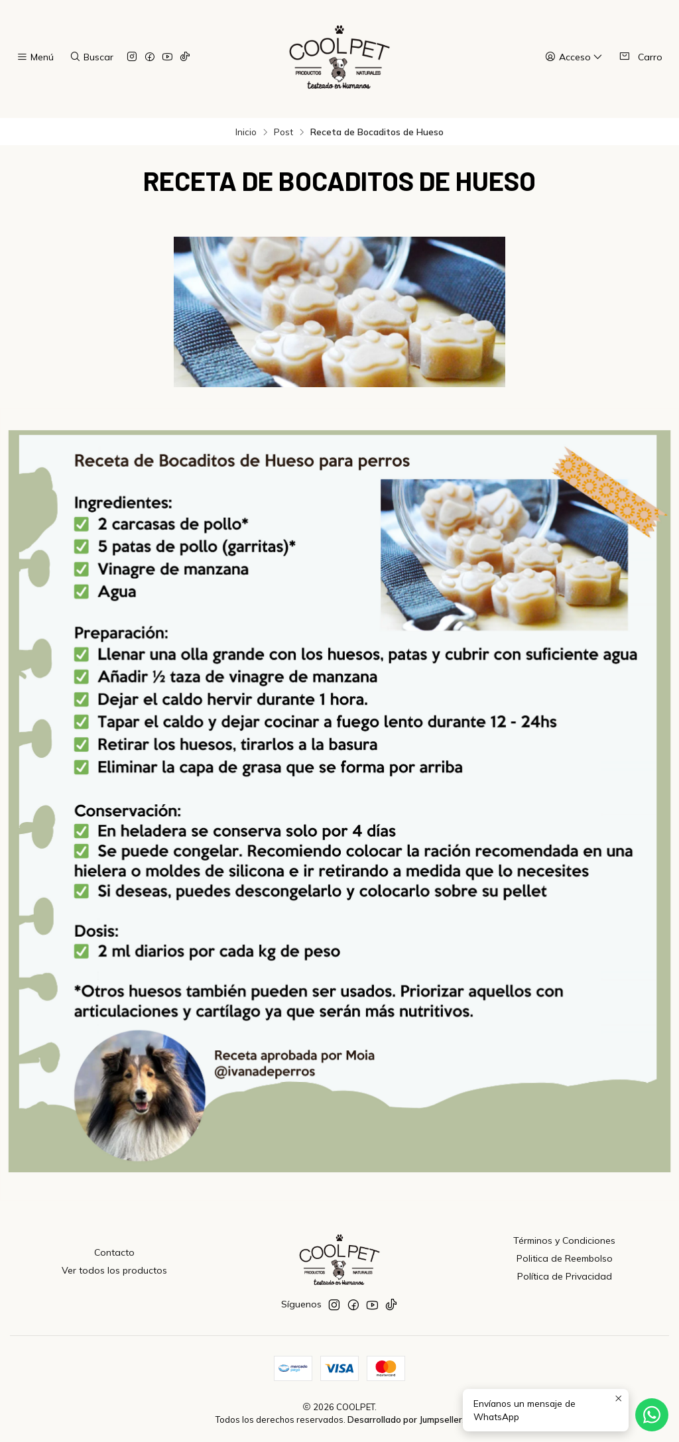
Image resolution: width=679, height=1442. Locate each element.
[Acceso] (574, 57)
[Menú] (35, 57)
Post (283, 132)
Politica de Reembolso (565, 1258)
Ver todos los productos (114, 1270)
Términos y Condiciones (564, 1240)
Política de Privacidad (564, 1276)
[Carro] (640, 57)
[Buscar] (90, 57)
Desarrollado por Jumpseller (404, 1419)
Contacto (114, 1252)
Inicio (246, 132)
